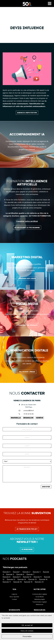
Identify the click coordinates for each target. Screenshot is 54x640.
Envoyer (46, 487)
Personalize (27, 636)
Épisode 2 (26, 572)
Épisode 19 (28, 582)
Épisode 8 (6, 577)
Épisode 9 (16, 577)
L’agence (14, 594)
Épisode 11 (38, 577)
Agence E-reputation (27, 113)
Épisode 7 (30, 574)
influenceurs (8, 95)
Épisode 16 (43, 579)
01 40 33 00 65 (29, 414)
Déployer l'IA (27, 158)
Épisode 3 (36, 572)
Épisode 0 (6, 572)
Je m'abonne (27, 549)
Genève (39, 418)
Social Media (40, 597)
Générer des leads (27, 279)
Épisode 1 (16, 572)
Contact (14, 599)
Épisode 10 (27, 577)
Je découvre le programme (27, 228)
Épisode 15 (32, 579)
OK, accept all (27, 625)
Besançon (28, 418)
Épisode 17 (7, 582)
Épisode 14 (22, 579)
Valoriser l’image (27, 372)
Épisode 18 (17, 582)
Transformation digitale (39, 602)
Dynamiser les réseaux (27, 325)
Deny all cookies (27, 631)
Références (39, 604)
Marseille (16, 418)
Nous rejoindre (14, 597)
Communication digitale (39, 594)
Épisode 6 (20, 574)
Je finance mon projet (27, 529)
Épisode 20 (39, 582)
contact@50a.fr (28, 410)
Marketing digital (39, 599)
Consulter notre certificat (27, 221)
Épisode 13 (11, 579)
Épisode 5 (10, 574)
